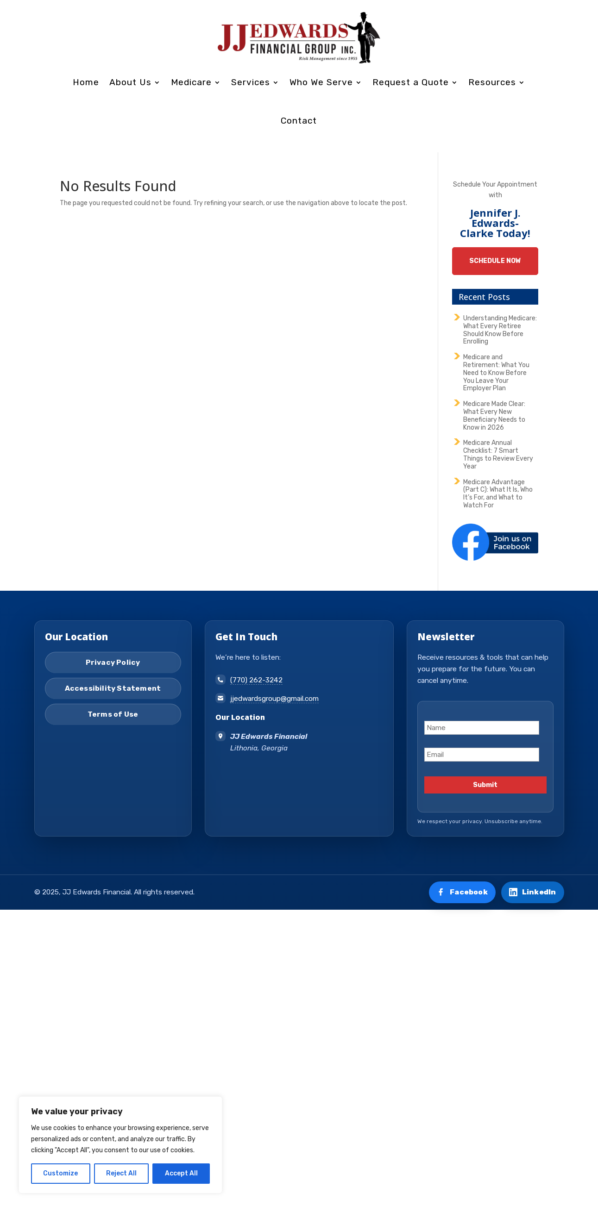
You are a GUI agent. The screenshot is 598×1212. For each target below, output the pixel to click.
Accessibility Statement (113, 688)
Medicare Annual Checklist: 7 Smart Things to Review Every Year (498, 454)
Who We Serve (321, 82)
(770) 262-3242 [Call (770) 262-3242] (256, 680)
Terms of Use (113, 714)
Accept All (181, 1173)
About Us (130, 82)
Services (250, 82)
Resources (492, 82)
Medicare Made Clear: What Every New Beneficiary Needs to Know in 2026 (494, 415)
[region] (120, 1144)
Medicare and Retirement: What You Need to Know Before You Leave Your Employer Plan (496, 372)
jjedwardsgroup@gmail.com (274, 698)
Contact (299, 120)
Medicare (191, 82)
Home (86, 82)
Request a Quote (410, 82)
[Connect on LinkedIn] (532, 892)
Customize (60, 1173)
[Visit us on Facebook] (462, 892)
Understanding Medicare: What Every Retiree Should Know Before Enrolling (500, 329)
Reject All (121, 1173)
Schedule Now (495, 261)
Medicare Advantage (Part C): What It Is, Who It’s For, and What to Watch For (498, 493)
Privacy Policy (113, 662)
